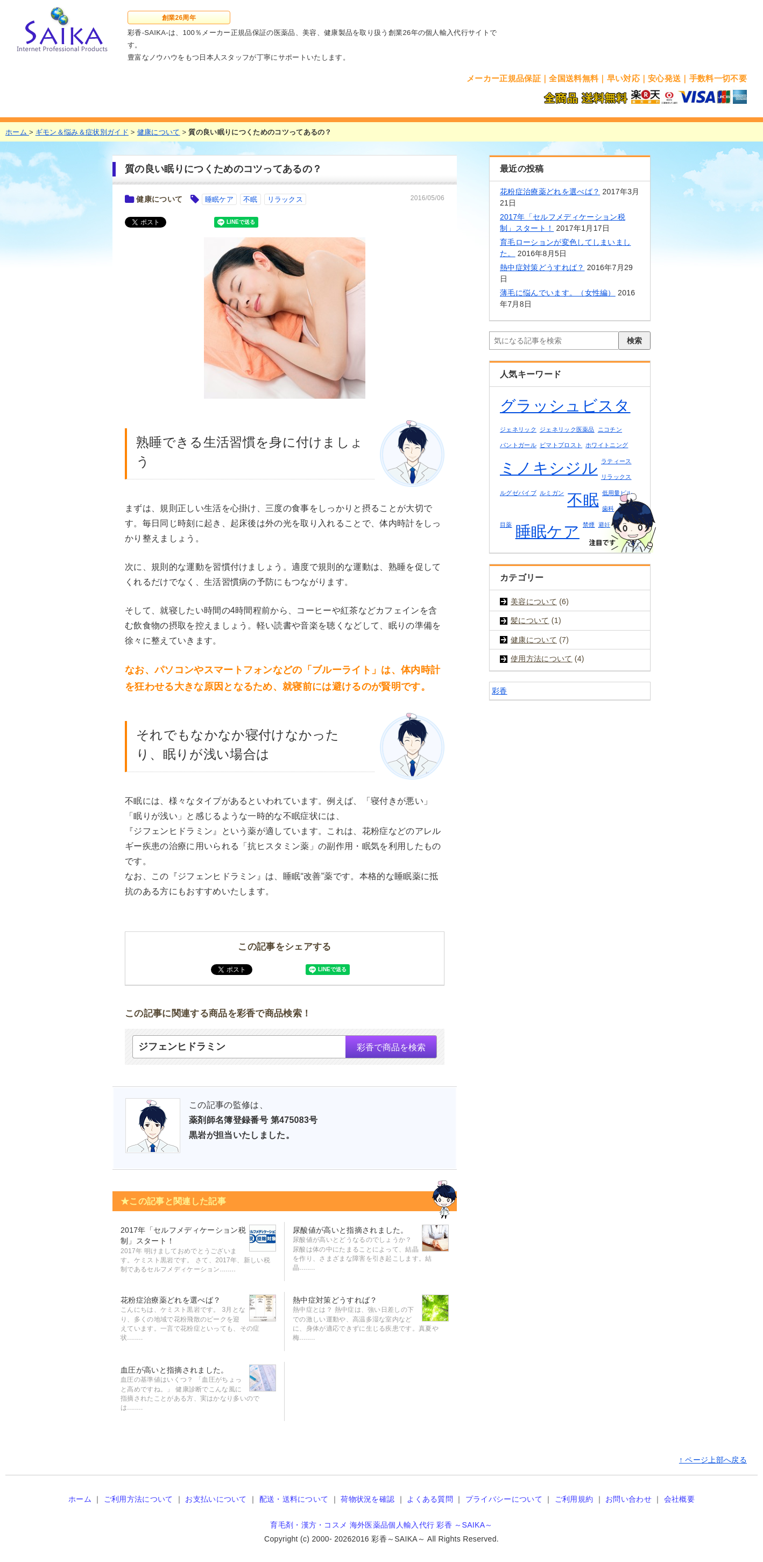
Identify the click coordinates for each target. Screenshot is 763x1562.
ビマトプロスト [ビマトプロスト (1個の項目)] (561, 445)
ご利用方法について (138, 1499)
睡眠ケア (219, 199)
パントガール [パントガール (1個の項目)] (518, 445)
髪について (530, 620)
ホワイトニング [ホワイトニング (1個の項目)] (606, 445)
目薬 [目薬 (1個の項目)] (506, 524)
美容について (534, 601)
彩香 (499, 691)
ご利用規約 (574, 1499)
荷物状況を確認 (367, 1499)
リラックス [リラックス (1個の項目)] (616, 476)
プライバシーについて (503, 1499)
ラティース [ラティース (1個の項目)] (616, 461)
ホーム (79, 1499)
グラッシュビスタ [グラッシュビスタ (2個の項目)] (565, 405)
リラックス (285, 199)
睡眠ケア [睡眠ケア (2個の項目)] (547, 531)
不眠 (250, 199)
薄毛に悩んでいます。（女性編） (558, 292)
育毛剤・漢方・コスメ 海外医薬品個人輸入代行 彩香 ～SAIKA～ (381, 1525)
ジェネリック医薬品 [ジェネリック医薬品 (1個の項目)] (567, 429)
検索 (634, 340)
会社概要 (679, 1499)
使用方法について (542, 658)
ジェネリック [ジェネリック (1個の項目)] (518, 429)
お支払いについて (216, 1499)
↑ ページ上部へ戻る (713, 1459)
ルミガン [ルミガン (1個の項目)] (552, 493)
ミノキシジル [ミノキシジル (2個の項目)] (549, 468)
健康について (159, 199)
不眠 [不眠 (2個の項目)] (583, 499)
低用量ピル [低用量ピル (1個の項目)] (617, 493)
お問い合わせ (628, 1499)
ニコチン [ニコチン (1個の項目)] (610, 429)
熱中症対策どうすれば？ (542, 267)
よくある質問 (430, 1499)
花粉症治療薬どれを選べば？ (550, 191)
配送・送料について (294, 1499)
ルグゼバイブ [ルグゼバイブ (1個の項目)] (518, 493)
